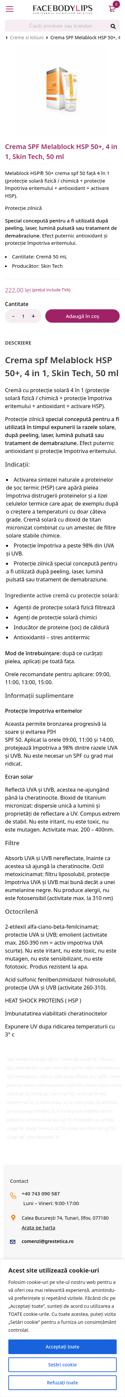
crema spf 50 (61, 1094)
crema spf (40, 1094)
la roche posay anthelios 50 (31, 1111)
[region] (62, 1328)
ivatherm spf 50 (20, 1102)
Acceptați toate (62, 1346)
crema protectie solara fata (59, 1085)
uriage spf (15, 1137)
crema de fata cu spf (32, 1068)
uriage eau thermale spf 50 (91, 1128)
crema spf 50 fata (90, 1094)
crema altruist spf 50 (79, 1059)
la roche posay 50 (51, 1102)
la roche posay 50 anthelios (93, 1102)
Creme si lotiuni (27, 37)
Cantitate (16, 304)
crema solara (96, 1085)
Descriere (18, 342)
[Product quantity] (23, 316)
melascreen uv (86, 1120)
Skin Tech (52, 265)
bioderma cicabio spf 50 (38, 1059)
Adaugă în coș (82, 316)
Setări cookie (62, 1364)
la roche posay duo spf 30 (48, 1120)
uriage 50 (15, 1128)
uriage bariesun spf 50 (45, 1128)
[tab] (18, 342)
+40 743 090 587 (41, 1193)
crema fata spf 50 (67, 1068)
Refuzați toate (62, 1382)
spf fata (107, 1120)
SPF (77, 755)
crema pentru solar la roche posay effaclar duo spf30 (60, 1076)
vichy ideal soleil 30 (43, 1137)
